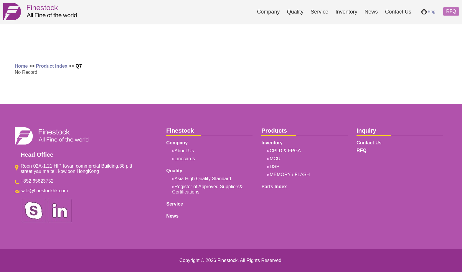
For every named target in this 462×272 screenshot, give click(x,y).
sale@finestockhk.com (44, 190)
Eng (428, 11)
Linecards (184, 158)
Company (268, 12)
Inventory (346, 12)
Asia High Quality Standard (202, 178)
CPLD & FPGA (285, 150)
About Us (184, 150)
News (371, 12)
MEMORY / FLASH (290, 174)
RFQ (451, 11)
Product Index (51, 66)
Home (21, 66)
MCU (275, 158)
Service (319, 12)
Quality (295, 12)
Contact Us (398, 12)
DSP (274, 166)
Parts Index (274, 186)
